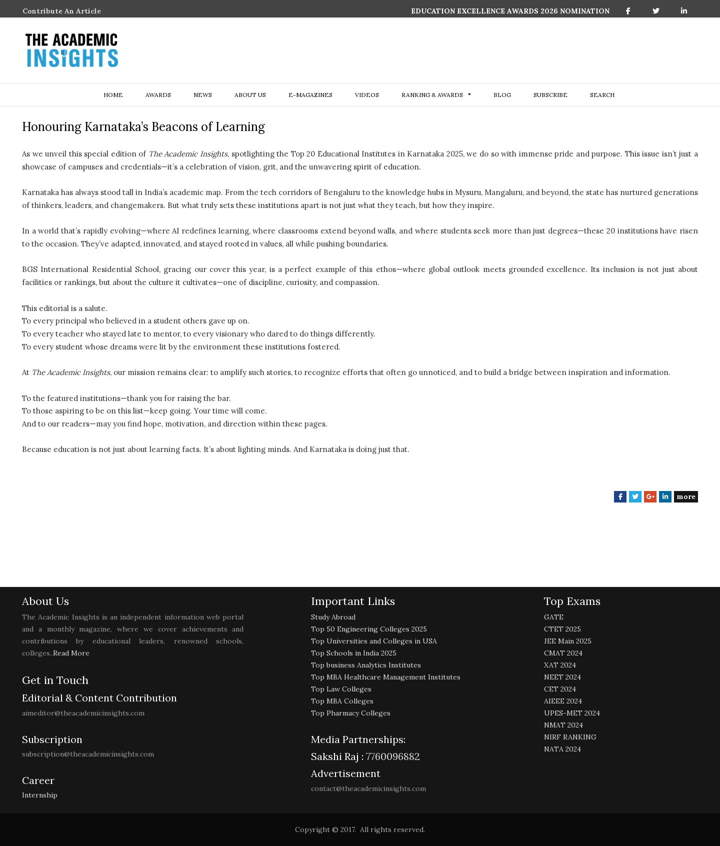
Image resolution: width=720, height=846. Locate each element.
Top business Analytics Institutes (366, 665)
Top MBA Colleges (342, 701)
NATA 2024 (562, 749)
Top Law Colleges (341, 689)
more (686, 496)
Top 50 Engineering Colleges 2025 (369, 629)
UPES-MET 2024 (572, 713)
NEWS (203, 94)
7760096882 (392, 756)
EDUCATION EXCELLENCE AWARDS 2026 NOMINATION (510, 11)
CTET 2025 (562, 629)
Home (113, 94)
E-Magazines (310, 94)
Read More (71, 653)
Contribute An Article (61, 11)
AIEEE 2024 (563, 701)
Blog (502, 94)
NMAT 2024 (563, 725)
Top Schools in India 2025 (353, 653)
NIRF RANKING (570, 737)
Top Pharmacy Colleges (350, 713)
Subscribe (551, 94)
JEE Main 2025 (568, 641)
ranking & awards (432, 94)
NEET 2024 (562, 677)
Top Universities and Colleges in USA (374, 641)
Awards (158, 94)
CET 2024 (560, 689)
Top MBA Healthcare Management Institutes (385, 677)
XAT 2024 (560, 665)
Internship (40, 795)
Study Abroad (333, 617)
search (602, 94)
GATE (554, 617)
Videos (367, 94)
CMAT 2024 (563, 653)
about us (250, 94)
